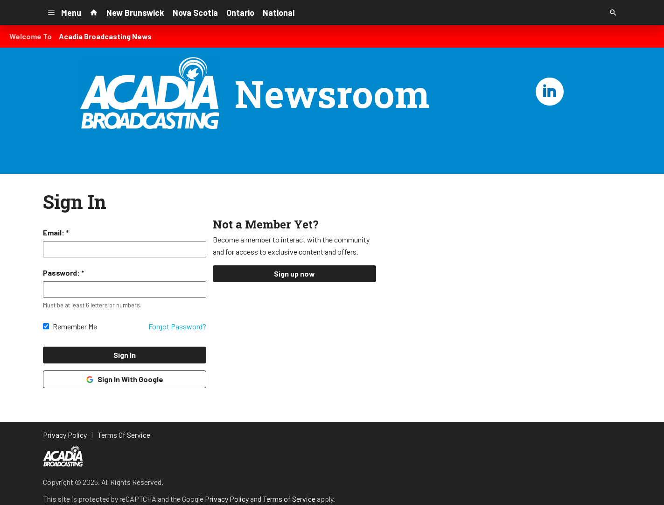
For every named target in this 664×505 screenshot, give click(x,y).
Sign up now (294, 273)
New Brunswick (135, 12)
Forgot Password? (177, 326)
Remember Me (75, 326)
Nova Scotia (195, 12)
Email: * (56, 232)
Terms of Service (289, 498)
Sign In (124, 354)
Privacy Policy (227, 498)
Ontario (240, 12)
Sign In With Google (124, 379)
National (278, 12)
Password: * (63, 272)
